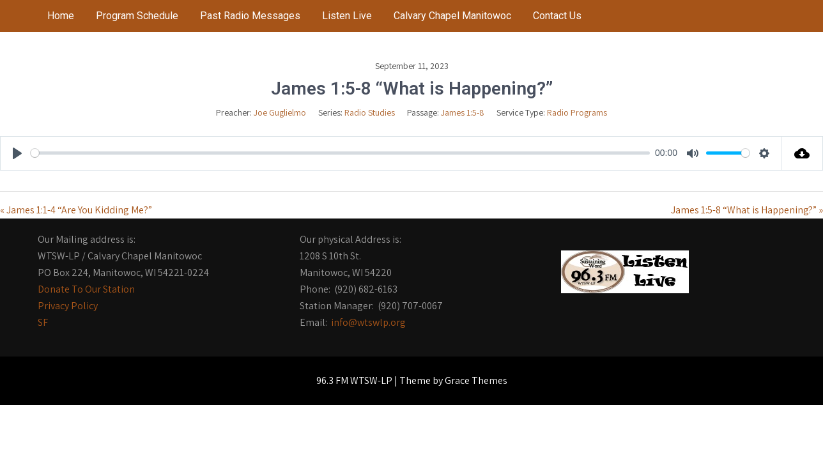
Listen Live (347, 16)
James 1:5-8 (462, 112)
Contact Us (557, 16)
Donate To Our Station (86, 289)
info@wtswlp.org (368, 322)
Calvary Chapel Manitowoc (452, 16)
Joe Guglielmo (280, 112)
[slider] (340, 153)
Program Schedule (137, 16)
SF (43, 322)
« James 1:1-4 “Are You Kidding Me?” (76, 210)
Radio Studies (369, 112)
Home (60, 16)
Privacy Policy (68, 305)
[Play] (17, 153)
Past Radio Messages (250, 16)
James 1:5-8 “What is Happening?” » (747, 210)
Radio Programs (577, 112)
